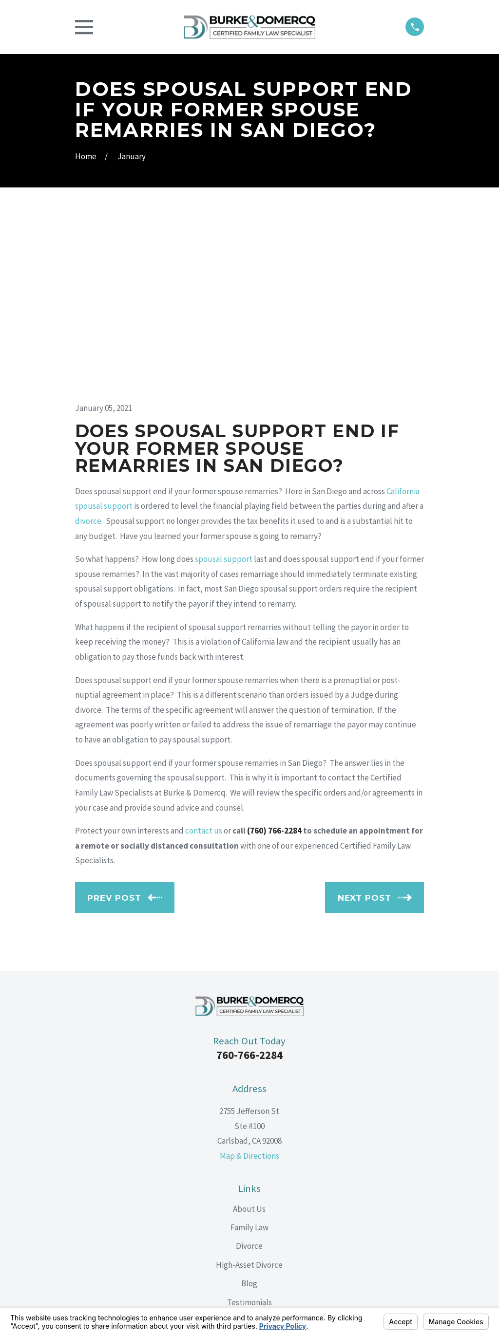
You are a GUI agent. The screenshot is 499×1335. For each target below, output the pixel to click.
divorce (88, 355)
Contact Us (249, 1155)
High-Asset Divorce (249, 1099)
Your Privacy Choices (197, 1303)
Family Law (249, 1062)
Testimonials (249, 1136)
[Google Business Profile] (272, 1207)
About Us (249, 1043)
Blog (249, 1117)
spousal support (223, 393)
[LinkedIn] (249, 1207)
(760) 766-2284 (274, 665)
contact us (203, 665)
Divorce (249, 1080)
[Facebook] (226, 1207)
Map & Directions (249, 990)
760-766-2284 (249, 889)
